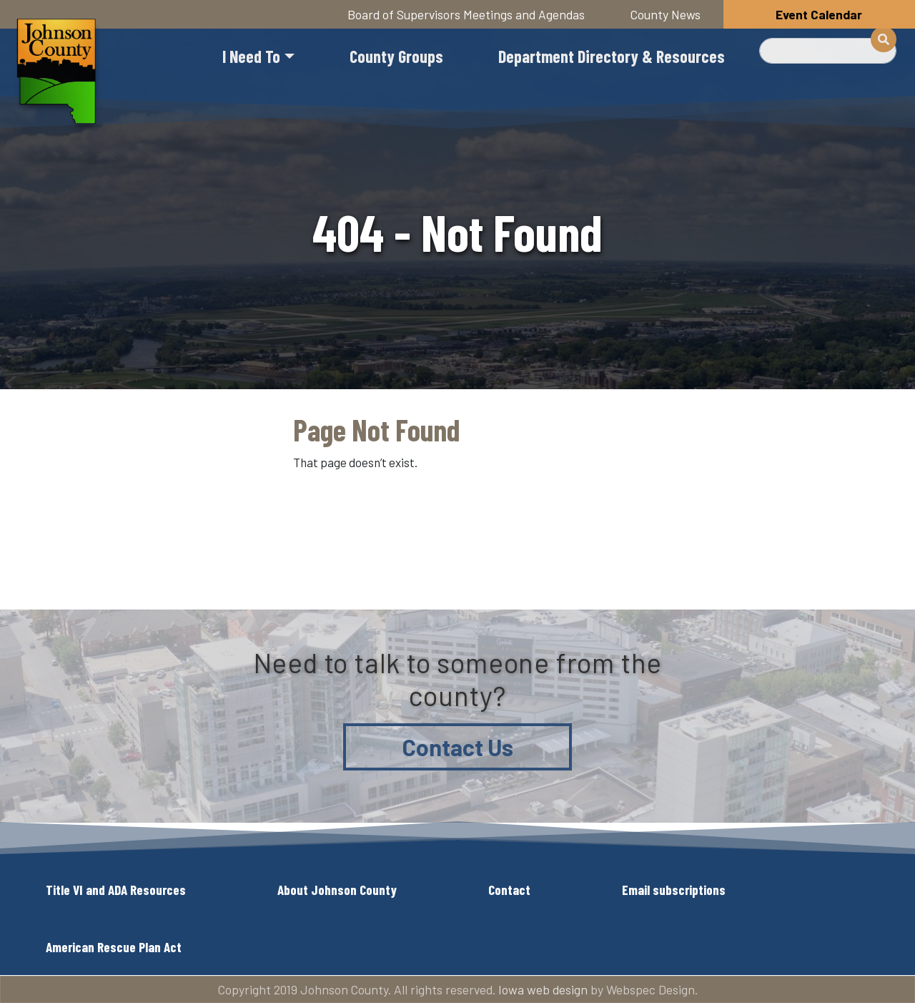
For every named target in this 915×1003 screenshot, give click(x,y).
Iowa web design (543, 989)
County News (665, 14)
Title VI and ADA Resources (116, 889)
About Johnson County (337, 889)
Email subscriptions (674, 889)
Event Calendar (819, 14)
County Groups (396, 56)
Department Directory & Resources (611, 56)
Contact (509, 889)
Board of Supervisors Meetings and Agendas (466, 14)
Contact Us (457, 746)
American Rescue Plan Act (114, 947)
